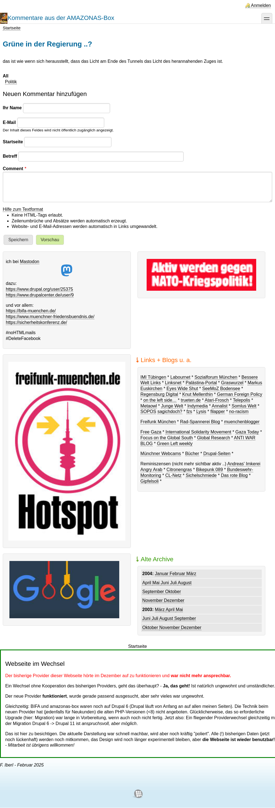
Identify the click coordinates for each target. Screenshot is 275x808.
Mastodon (46, 268)
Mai (156, 582)
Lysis (201, 411)
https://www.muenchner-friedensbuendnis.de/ (50, 316)
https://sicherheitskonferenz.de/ (36, 322)
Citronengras (179, 469)
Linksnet (173, 382)
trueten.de (191, 400)
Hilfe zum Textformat (23, 209)
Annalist (219, 406)
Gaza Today (247, 432)
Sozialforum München (215, 377)
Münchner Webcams (161, 453)
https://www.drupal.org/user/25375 (39, 289)
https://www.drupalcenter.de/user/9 (40, 295)
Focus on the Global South (167, 437)
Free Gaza (151, 432)
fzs (189, 411)
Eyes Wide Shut (182, 388)
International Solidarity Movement (198, 432)
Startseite (11, 27)
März (191, 573)
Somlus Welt (244, 406)
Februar (178, 573)
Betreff (10, 156)
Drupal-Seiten (216, 453)
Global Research (213, 437)
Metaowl (149, 406)
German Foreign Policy (239, 394)
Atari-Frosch (217, 400)
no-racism (238, 411)
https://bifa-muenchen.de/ (31, 310)
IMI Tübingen (153, 377)
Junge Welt (172, 406)
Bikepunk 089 (209, 469)
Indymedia (197, 406)
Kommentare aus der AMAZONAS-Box (60, 17)
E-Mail (9, 122)
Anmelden (261, 5)
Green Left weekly (175, 443)
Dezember (174, 600)
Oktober (173, 591)
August (184, 582)
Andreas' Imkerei (243, 463)
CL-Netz (173, 475)
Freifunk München (158, 421)
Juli (174, 582)
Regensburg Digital (159, 394)
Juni (165, 582)
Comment (13, 168)
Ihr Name (12, 107)
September (153, 591)
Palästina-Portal (201, 382)
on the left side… (160, 400)
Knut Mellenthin (197, 394)
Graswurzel (232, 382)
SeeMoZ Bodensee (221, 388)
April (147, 582)
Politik (11, 81)
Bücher (192, 453)
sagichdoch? (169, 411)
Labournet (180, 377)
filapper (217, 411)
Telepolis (241, 400)
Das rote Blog (234, 475)
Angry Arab (151, 469)
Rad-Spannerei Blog (200, 421)
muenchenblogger (242, 421)
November (153, 600)
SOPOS (148, 411)
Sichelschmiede (201, 475)
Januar (162, 573)
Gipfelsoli (150, 481)
